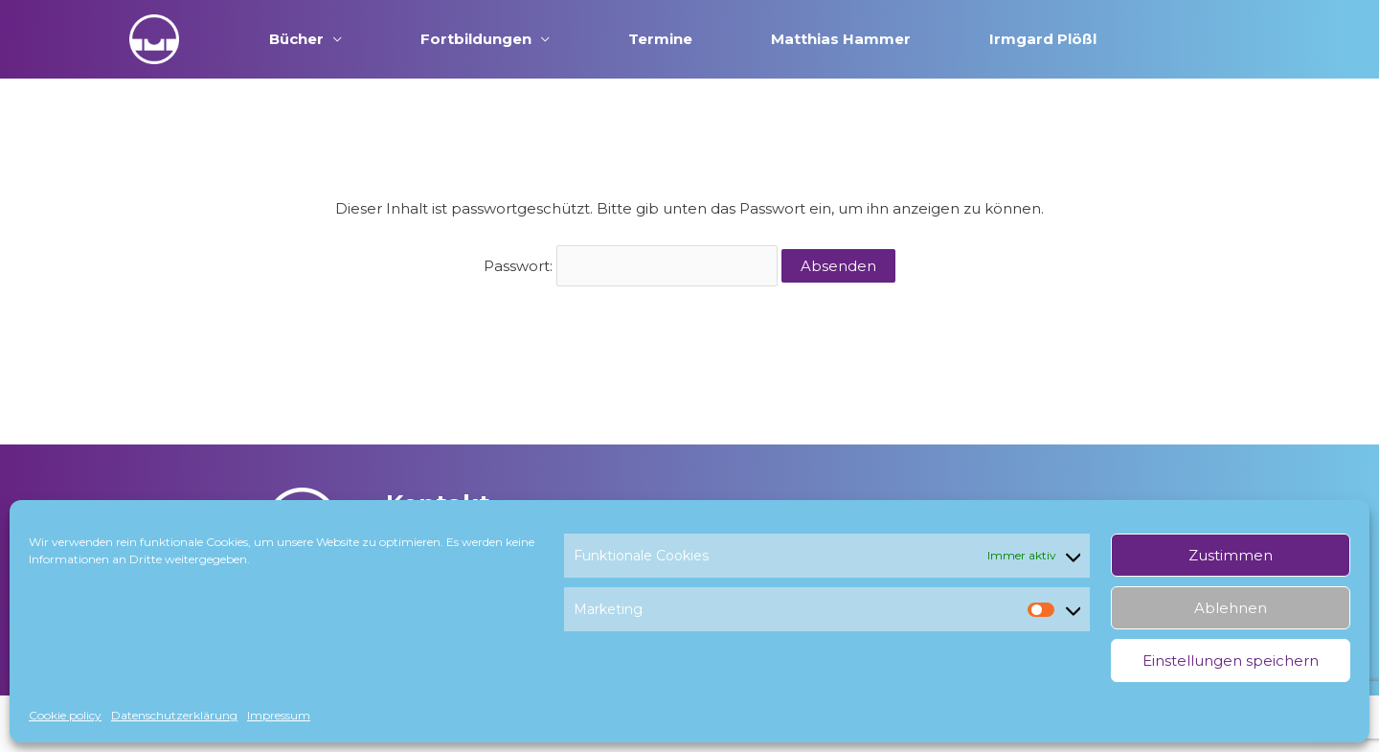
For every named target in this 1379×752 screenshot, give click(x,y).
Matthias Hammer (841, 39)
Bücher (296, 39)
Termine (660, 39)
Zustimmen (1230, 555)
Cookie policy (65, 715)
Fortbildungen (475, 39)
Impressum (278, 715)
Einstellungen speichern (1230, 660)
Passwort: (631, 266)
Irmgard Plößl (1042, 39)
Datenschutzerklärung (174, 715)
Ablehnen (1230, 608)
